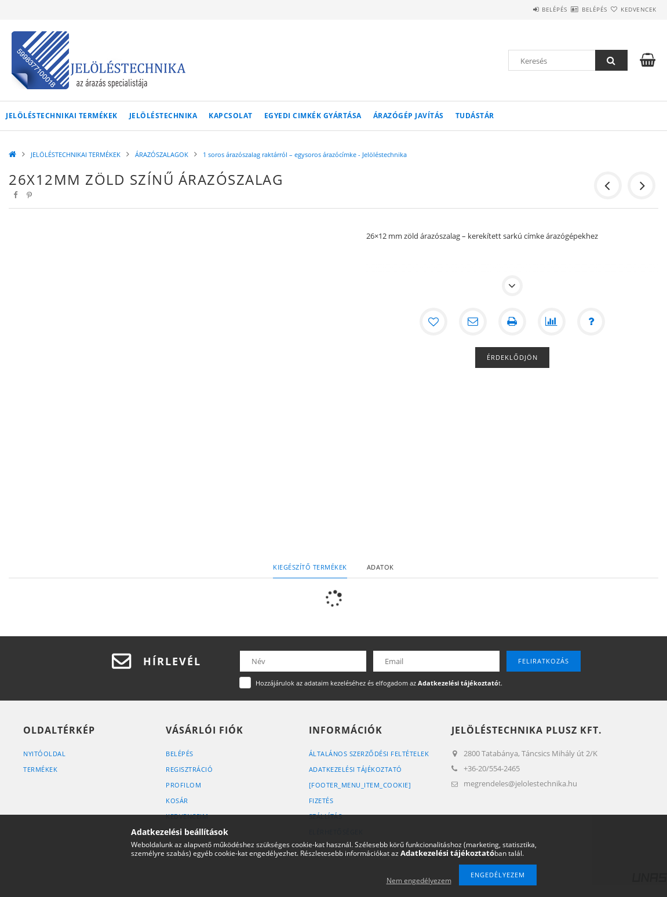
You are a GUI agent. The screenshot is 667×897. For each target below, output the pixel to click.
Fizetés (321, 800)
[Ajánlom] (473, 322)
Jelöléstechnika (163, 116)
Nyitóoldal (44, 753)
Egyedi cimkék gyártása (313, 116)
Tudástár (474, 116)
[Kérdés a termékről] (591, 322)
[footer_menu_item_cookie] (360, 785)
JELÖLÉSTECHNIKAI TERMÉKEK (62, 116)
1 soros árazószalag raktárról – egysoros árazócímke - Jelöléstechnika (305, 154)
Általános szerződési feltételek (369, 753)
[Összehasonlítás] (552, 322)
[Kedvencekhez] (433, 322)
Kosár (177, 800)
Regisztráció (189, 769)
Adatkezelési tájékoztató (355, 769)
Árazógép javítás (408, 116)
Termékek (40, 769)
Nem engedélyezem (419, 880)
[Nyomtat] (512, 322)
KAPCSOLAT (231, 116)
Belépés (520, 9)
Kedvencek (632, 9)
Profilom (183, 785)
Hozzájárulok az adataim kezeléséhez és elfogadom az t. (379, 683)
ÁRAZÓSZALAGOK (161, 154)
